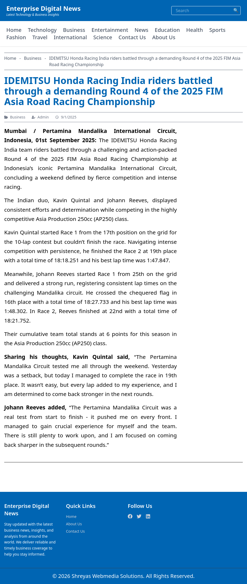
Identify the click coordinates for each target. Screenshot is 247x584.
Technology (42, 29)
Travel (39, 37)
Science (102, 37)
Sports (217, 29)
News (141, 29)
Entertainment (110, 29)
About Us (163, 37)
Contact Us (132, 37)
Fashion (16, 37)
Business (74, 29)
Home (14, 29)
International (70, 37)
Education (167, 29)
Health (194, 29)
